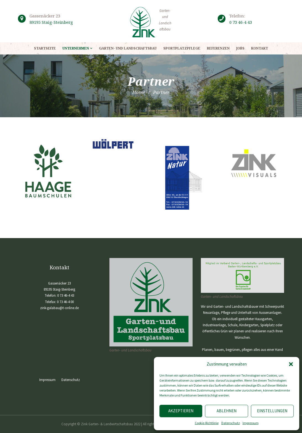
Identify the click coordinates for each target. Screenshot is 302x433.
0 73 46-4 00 (65, 301)
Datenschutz (230, 423)
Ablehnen (227, 410)
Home (138, 92)
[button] (291, 364)
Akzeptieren (180, 410)
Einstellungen (272, 410)
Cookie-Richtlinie (207, 423)
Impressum (251, 423)
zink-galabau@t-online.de (59, 308)
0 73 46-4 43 (240, 22)
